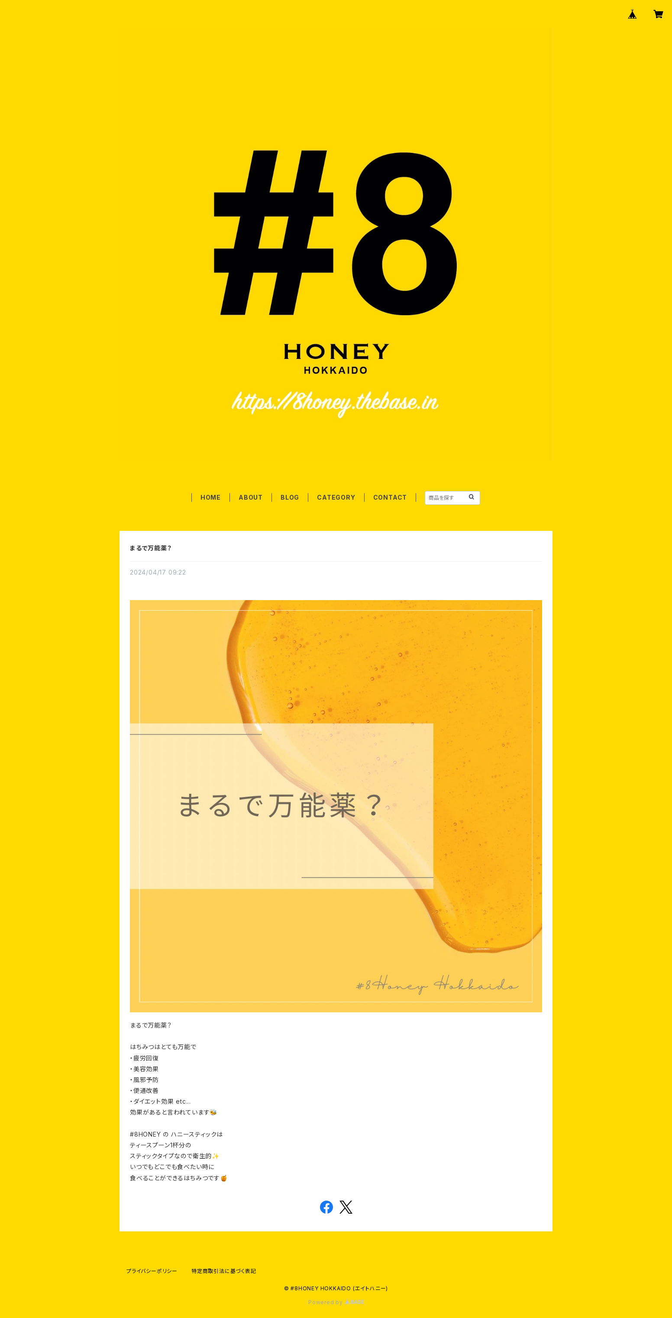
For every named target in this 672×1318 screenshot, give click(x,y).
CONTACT (390, 497)
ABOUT (251, 497)
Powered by (336, 1302)
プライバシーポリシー (152, 1271)
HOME (210, 497)
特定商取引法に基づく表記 (223, 1271)
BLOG (290, 497)
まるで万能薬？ (151, 548)
